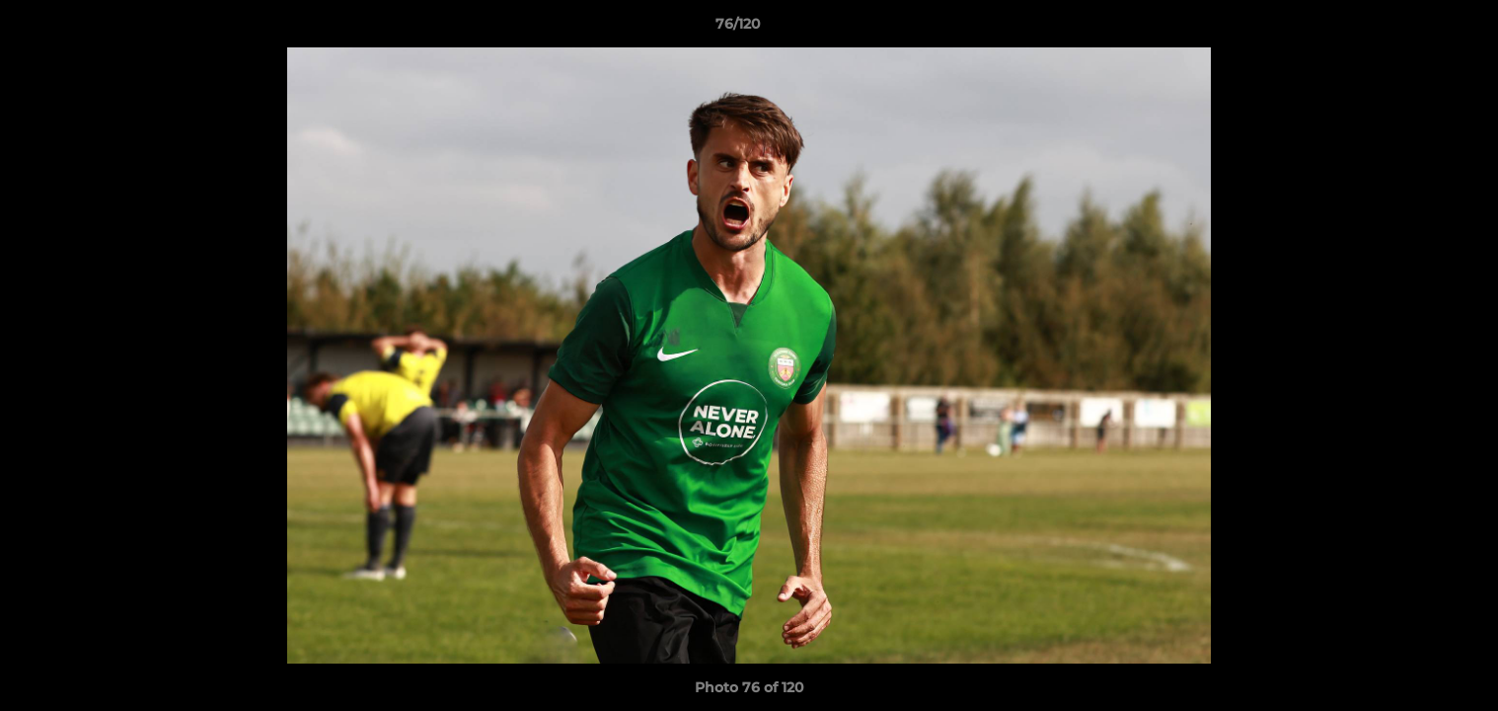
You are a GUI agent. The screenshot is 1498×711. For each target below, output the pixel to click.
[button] (1415, 29)
